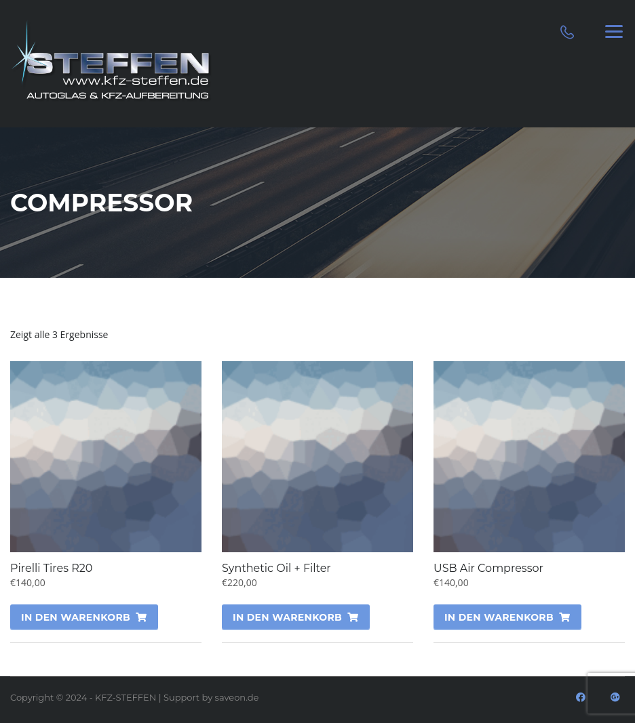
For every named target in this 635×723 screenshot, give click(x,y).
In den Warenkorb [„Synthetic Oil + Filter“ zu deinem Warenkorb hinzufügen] (287, 617)
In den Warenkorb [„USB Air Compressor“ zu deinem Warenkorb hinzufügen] (499, 617)
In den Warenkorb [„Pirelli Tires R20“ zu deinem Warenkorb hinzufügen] (75, 617)
